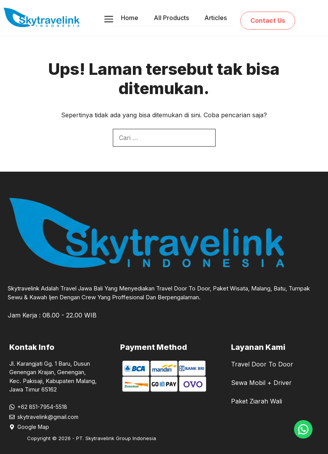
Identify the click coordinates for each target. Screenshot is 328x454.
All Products (171, 18)
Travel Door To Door (262, 364)
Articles (215, 18)
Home (129, 18)
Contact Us (267, 20)
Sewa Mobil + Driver (261, 382)
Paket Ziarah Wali (256, 401)
